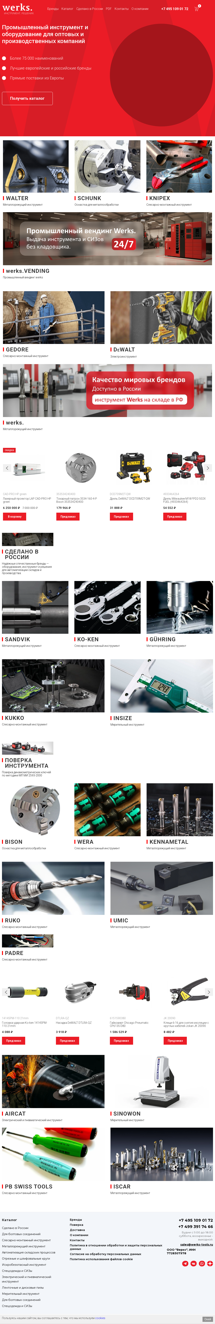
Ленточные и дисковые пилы (23, 1287)
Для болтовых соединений (21, 1234)
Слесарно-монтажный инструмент (26, 1240)
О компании (139, 9)
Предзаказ (68, 516)
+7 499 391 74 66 (195, 1226)
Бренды (53, 9)
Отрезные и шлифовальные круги (26, 1258)
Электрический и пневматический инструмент (26, 1279)
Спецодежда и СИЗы (17, 1271)
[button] (208, 468)
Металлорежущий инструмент (23, 1246)
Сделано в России (89, 9)
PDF (109, 9)
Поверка (76, 1225)
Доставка (77, 1230)
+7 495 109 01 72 (174, 8)
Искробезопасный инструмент (24, 1265)
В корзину (14, 516)
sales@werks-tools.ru (196, 1244)
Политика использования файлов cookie (101, 1259)
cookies (100, 1318)
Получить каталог (27, 98)
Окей (207, 1319)
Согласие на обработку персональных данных (105, 1254)
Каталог (67, 9)
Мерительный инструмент (20, 1294)
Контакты (122, 9)
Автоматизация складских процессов (28, 1252)
